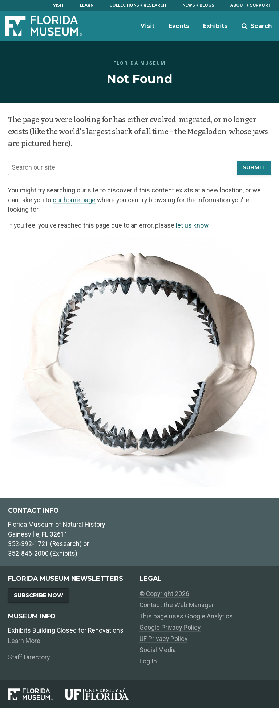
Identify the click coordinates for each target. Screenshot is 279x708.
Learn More (24, 641)
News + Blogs (198, 5)
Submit (254, 167)
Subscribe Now (38, 595)
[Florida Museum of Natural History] (36, 694)
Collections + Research (137, 5)
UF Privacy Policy (163, 638)
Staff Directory (29, 657)
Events (179, 25)
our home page (74, 200)
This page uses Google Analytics (186, 616)
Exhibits (215, 25)
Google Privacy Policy (170, 627)
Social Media (158, 650)
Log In (148, 661)
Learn (86, 5)
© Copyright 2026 (164, 593)
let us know (192, 225)
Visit (58, 5)
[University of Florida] (102, 694)
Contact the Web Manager (177, 605)
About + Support (250, 5)
